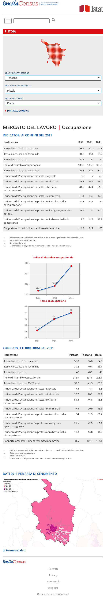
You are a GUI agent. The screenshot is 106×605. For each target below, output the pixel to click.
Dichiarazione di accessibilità (53, 594)
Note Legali (53, 581)
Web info (53, 587)
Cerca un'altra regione (17, 73)
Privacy (53, 575)
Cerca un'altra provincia (18, 85)
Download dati (14, 550)
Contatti (53, 569)
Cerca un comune (14, 98)
